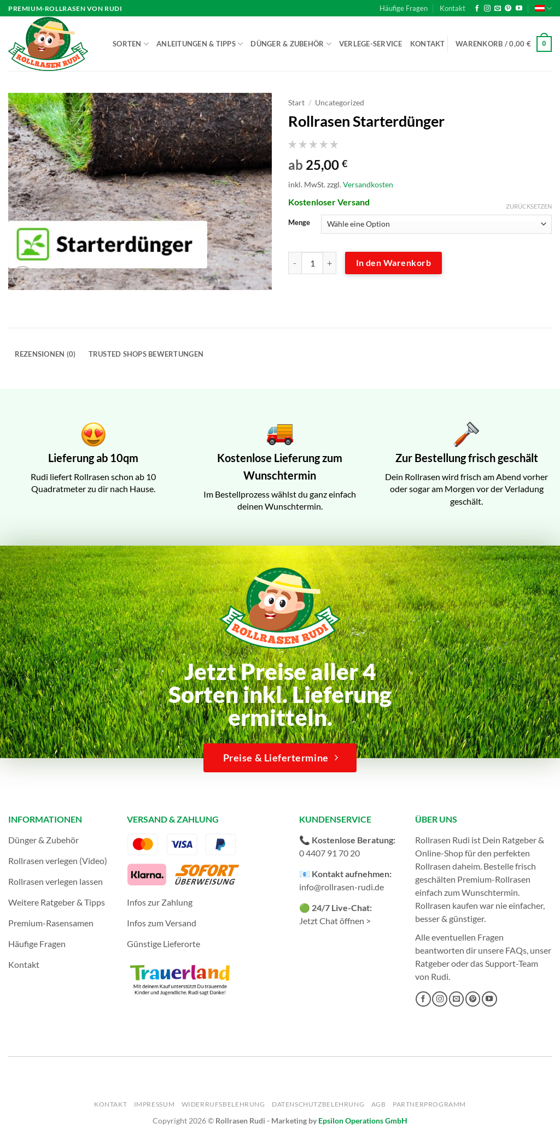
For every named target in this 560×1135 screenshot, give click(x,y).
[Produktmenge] (312, 263)
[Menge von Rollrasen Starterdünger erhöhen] (329, 263)
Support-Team (511, 963)
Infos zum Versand (161, 923)
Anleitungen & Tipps (199, 44)
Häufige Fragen (404, 8)
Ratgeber (432, 963)
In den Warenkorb (393, 263)
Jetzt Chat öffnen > (335, 920)
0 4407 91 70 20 (329, 853)
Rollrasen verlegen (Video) (57, 860)
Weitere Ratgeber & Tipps (56, 902)
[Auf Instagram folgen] (487, 9)
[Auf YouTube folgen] (519, 9)
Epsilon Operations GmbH (362, 1120)
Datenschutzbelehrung (318, 1104)
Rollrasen (433, 866)
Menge (299, 223)
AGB (378, 1104)
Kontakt (452, 8)
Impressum (154, 1104)
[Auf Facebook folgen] (477, 9)
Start (296, 102)
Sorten (131, 44)
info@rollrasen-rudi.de (341, 887)
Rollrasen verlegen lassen (55, 881)
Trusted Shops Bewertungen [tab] (146, 354)
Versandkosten (368, 184)
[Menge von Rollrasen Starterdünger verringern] (294, 263)
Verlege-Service (370, 43)
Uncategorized (339, 102)
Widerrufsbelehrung (223, 1104)
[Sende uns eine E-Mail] (497, 9)
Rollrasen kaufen (446, 905)
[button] (504, 44)
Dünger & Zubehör (290, 44)
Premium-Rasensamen (51, 923)
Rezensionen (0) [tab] (45, 354)
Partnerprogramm (429, 1104)
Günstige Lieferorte (163, 943)
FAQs (516, 950)
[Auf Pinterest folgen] (508, 9)
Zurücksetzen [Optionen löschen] (529, 206)
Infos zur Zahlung (159, 902)
